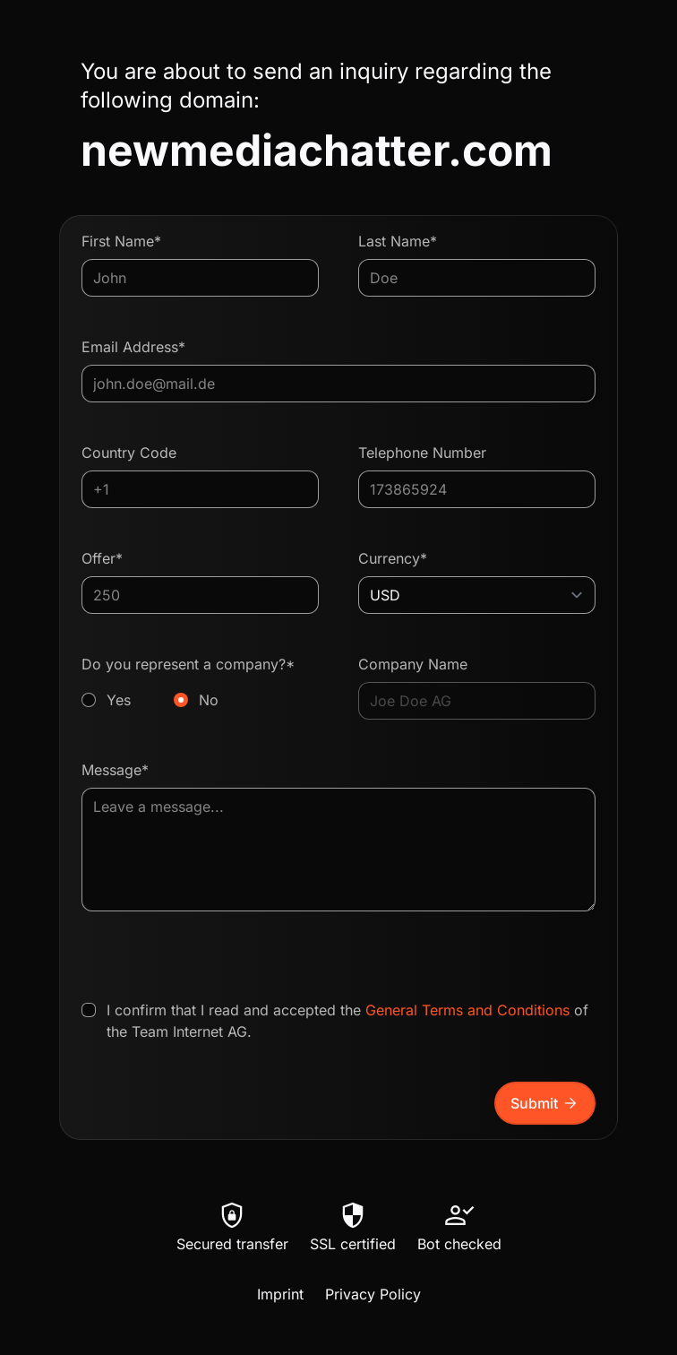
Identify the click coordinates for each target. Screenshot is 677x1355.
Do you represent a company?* (200, 683)
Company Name (412, 664)
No (209, 700)
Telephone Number (422, 453)
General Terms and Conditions (467, 1010)
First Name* (121, 241)
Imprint (280, 1294)
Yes (119, 700)
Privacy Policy (373, 1294)
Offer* (102, 558)
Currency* (392, 558)
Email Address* (133, 347)
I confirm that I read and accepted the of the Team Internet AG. (347, 1020)
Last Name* (397, 241)
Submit (544, 1103)
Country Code (128, 453)
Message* (115, 770)
